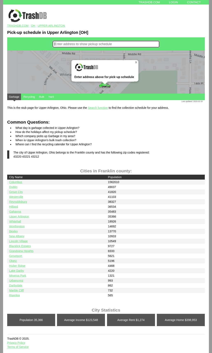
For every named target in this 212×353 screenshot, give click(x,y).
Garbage (14, 97)
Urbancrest (16, 280)
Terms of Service (18, 346)
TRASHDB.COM (17, 25)
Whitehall (15, 221)
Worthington (17, 226)
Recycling (29, 96)
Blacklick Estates (20, 246)
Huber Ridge (17, 265)
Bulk (41, 96)
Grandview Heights (21, 251)
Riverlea (14, 295)
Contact (194, 2)
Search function (98, 107)
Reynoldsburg (18, 201)
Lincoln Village (18, 241)
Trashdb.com (149, 2)
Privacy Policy (16, 342)
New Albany (16, 236)
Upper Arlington (51, 25)
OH (33, 25)
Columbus (15, 182)
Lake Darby (16, 270)
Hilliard (13, 206)
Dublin (13, 187)
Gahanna (15, 211)
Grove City (16, 192)
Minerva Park (17, 275)
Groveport (15, 256)
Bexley (13, 231)
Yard (51, 96)
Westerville (16, 196)
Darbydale (15, 285)
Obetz (13, 260)
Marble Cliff (16, 290)
